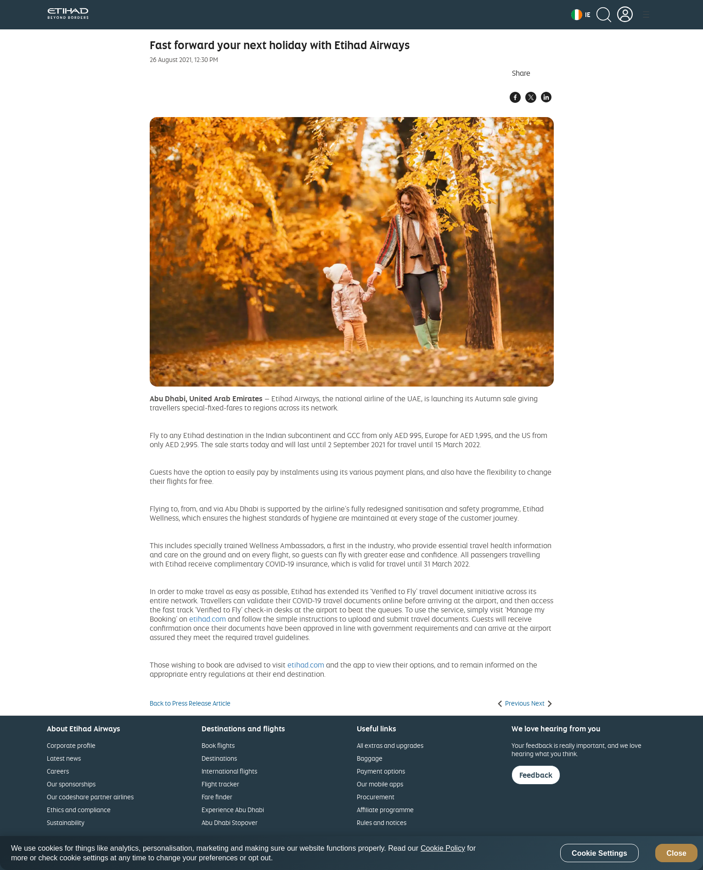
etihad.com (207, 619)
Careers (58, 771)
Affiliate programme (385, 809)
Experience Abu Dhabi (233, 809)
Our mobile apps (380, 784)
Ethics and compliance (79, 809)
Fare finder (217, 796)
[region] (351, 853)
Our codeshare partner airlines (90, 796)
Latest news (64, 758)
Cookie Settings (599, 853)
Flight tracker (220, 784)
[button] (581, 14)
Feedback (535, 775)
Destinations (219, 758)
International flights (229, 771)
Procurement (375, 796)
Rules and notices (381, 822)
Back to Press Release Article (190, 703)
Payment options (381, 771)
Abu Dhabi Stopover (230, 822)
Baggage (369, 758)
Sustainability (65, 822)
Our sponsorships (71, 784)
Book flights (218, 745)
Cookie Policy (443, 848)
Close (676, 853)
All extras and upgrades (390, 745)
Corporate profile (71, 745)
